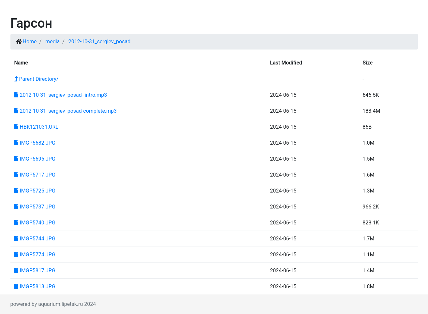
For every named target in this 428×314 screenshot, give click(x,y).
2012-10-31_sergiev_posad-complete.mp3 (65, 111)
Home (29, 41)
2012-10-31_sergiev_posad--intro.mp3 (60, 95)
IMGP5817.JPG (34, 270)
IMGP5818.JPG (34, 286)
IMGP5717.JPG (34, 175)
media (52, 41)
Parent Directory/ (36, 79)
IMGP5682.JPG (34, 143)
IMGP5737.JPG (34, 207)
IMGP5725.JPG (34, 191)
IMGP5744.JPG (34, 239)
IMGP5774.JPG (34, 254)
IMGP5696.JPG (34, 159)
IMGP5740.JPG (34, 223)
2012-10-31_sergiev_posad (99, 41)
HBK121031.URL (36, 127)
